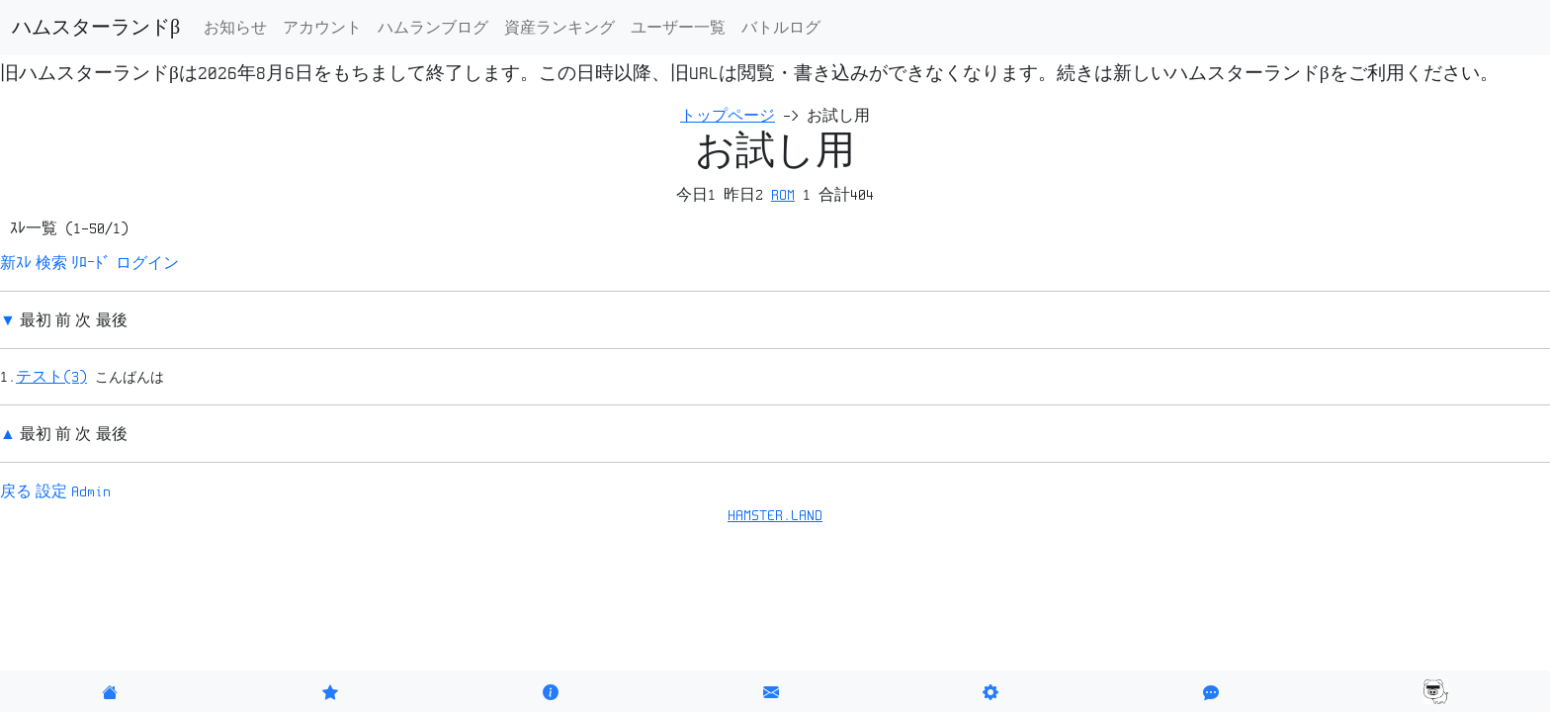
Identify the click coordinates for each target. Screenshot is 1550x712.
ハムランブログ (433, 28)
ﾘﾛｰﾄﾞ (91, 263)
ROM (783, 195)
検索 (51, 263)
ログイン (147, 263)
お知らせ (235, 28)
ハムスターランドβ (96, 28)
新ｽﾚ (16, 263)
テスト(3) (51, 377)
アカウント (322, 28)
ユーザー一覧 (678, 28)
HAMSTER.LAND (775, 515)
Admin (91, 491)
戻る (16, 491)
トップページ (727, 116)
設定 (51, 491)
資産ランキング (559, 28)
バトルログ (780, 28)
